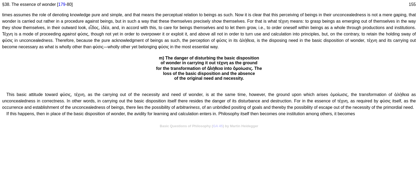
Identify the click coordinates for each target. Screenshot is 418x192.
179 (62, 4)
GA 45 (218, 126)
